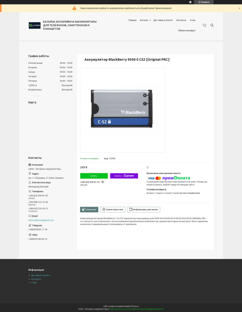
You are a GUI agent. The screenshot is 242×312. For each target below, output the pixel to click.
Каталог (144, 20)
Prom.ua (135, 306)
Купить (94, 176)
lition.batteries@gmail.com (41, 220)
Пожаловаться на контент (121, 309)
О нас (193, 20)
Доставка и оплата (163, 20)
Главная (132, 20)
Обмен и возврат (187, 30)
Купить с (124, 175)
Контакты (181, 20)
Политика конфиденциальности (149, 309)
